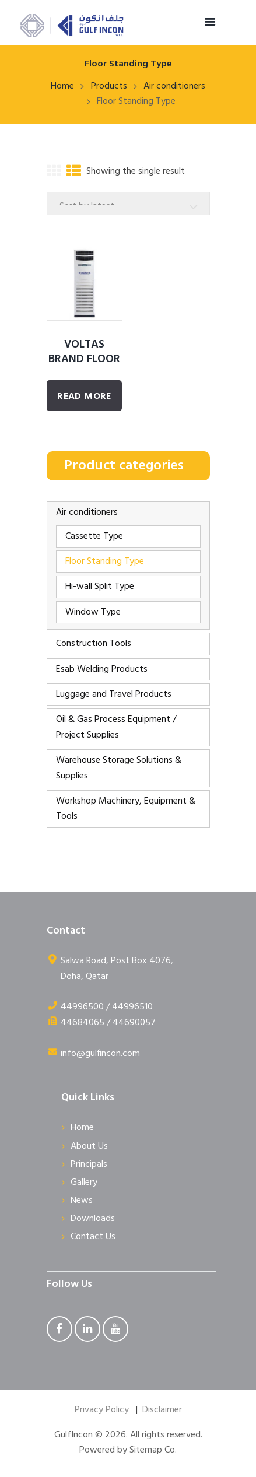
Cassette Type (94, 536)
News (82, 1200)
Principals (89, 1164)
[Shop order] (128, 203)
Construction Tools (93, 643)
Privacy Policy (102, 1410)
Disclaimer (162, 1410)
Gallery (84, 1182)
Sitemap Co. (153, 1450)
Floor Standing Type (104, 561)
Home (62, 86)
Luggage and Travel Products (113, 694)
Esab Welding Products (102, 669)
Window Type (93, 612)
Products (109, 86)
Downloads (93, 1218)
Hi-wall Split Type (99, 586)
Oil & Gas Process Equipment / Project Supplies (116, 727)
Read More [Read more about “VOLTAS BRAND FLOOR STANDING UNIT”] (84, 396)
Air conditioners (174, 86)
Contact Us (93, 1236)
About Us (89, 1146)
